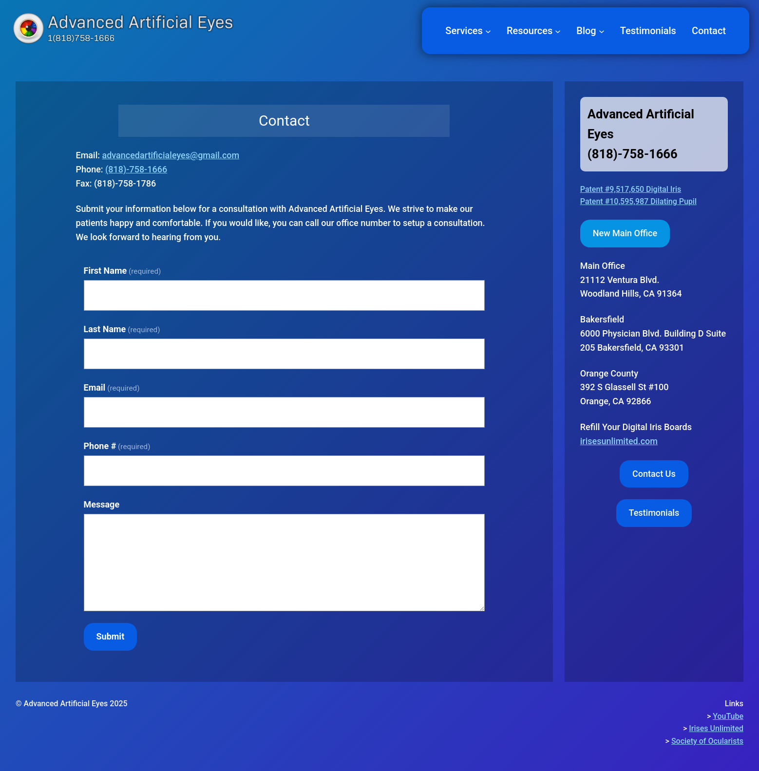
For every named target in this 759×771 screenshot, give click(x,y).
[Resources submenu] (558, 31)
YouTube (728, 716)
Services (464, 31)
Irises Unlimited (716, 728)
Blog (586, 31)
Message (102, 504)
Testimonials (654, 513)
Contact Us (654, 474)
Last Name (122, 329)
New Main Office (625, 233)
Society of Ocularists (707, 741)
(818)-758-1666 (136, 169)
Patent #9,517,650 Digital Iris (630, 189)
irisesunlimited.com (619, 441)
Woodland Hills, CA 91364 (631, 280)
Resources (529, 31)
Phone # (117, 446)
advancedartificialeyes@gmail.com (170, 155)
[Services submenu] (488, 31)
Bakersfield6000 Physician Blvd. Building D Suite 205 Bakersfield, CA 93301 (653, 333)
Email (112, 387)
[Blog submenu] (602, 31)
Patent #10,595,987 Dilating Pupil (638, 201)
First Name (122, 270)
